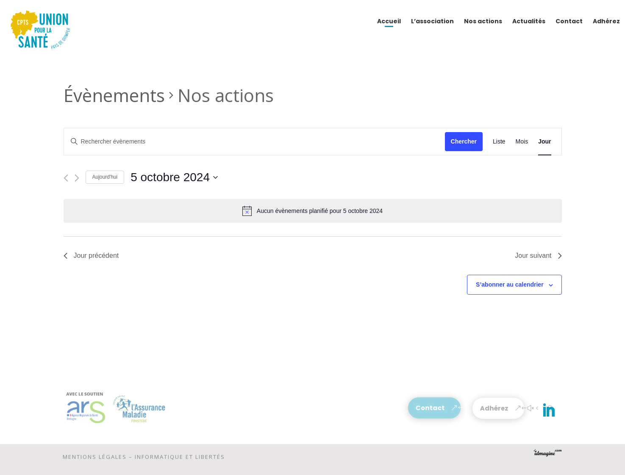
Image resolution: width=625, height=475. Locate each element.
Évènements (114, 95)
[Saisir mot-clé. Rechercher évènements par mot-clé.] (254, 141)
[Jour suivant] (77, 178)
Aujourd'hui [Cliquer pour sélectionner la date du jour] (105, 177)
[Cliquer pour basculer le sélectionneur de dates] (174, 177)
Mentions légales (95, 459)
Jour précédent (91, 255)
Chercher (464, 141)
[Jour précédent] (66, 178)
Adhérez (494, 408)
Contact (430, 407)
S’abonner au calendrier (510, 284)
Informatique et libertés (180, 459)
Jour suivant (538, 255)
